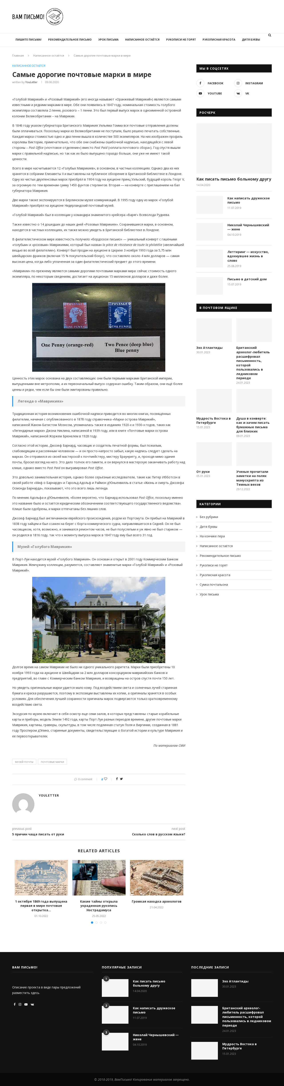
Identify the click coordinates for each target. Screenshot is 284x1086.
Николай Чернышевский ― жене (248, 227)
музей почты (24, 762)
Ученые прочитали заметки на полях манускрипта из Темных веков (252, 478)
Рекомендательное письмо (70, 39)
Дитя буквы (251, 39)
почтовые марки (52, 762)
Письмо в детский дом (247, 279)
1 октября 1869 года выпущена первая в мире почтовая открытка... (41, 905)
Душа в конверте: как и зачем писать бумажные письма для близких (253, 425)
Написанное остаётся (142, 39)
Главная (18, 55)
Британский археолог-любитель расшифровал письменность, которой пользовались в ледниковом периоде (253, 363)
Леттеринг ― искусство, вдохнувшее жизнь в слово (248, 256)
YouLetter (31, 82)
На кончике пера (212, 536)
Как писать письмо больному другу (233, 179)
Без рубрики (209, 517)
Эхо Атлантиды (209, 348)
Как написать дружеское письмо (248, 200)
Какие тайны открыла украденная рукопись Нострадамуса (99, 905)
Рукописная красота (219, 39)
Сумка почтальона (214, 584)
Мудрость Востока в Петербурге (213, 420)
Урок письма (108, 39)
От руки (203, 471)
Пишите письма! (28, 39)
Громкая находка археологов (156, 901)
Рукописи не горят (181, 39)
